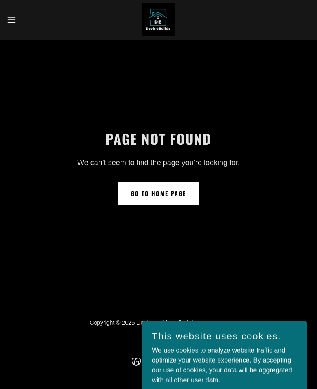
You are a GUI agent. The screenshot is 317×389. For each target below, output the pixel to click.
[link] (158, 19)
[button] (26, 20)
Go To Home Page (158, 193)
